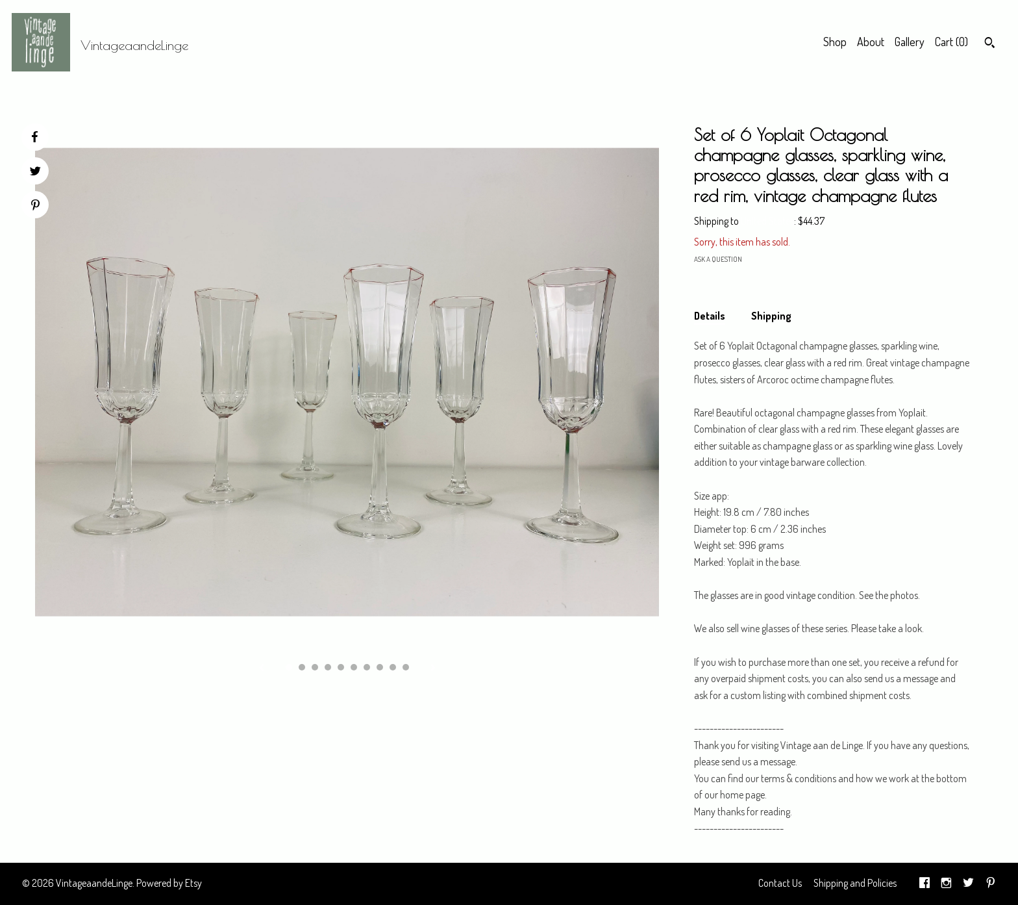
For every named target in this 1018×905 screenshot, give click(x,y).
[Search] (990, 44)
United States (767, 220)
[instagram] (946, 883)
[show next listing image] (433, 668)
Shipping (771, 315)
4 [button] (328, 667)
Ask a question (718, 259)
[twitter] (968, 883)
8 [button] (380, 667)
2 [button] (302, 667)
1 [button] (289, 667)
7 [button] (367, 667)
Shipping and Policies (855, 882)
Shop (835, 41)
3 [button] (315, 667)
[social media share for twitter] (35, 172)
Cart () (951, 41)
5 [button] (341, 667)
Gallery (910, 41)
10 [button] (406, 667)
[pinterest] (991, 883)
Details (709, 315)
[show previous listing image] (261, 668)
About (870, 41)
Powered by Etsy (169, 882)
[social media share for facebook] (34, 137)
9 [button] (393, 667)
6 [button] (354, 667)
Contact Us (780, 882)
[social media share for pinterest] (35, 206)
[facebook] (924, 883)
